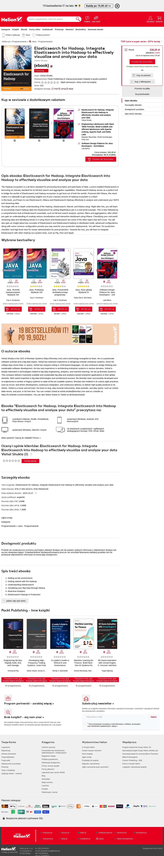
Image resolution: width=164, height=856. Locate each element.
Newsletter (46, 779)
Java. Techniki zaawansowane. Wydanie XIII (13, 292)
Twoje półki (5, 760)
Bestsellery (81, 29)
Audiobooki (47, 29)
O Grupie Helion (88, 747)
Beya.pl (64, 839)
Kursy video (34, 29)
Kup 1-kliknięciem (143, 81)
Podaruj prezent (43, 35)
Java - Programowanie (28, 526)
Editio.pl (83, 833)
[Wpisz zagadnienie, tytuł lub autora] (51, 19)
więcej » (114, 726)
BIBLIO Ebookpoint (129, 757)
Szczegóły (133, 105)
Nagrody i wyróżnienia (90, 764)
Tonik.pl (160, 848)
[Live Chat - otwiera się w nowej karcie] (96, 19)
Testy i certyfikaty (8, 770)
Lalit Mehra (86, 149)
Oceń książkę (87, 754)
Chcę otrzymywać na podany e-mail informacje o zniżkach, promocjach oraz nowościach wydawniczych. (111, 725)
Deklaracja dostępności (51, 763)
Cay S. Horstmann (13, 300)
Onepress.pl (47, 833)
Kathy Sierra (78, 298)
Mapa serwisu (47, 782)
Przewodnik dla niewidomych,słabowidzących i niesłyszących (54, 751)
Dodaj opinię (30, 461)
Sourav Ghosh (43, 671)
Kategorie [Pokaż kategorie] (5, 29)
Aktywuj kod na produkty (11, 764)
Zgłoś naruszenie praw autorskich (95, 767)
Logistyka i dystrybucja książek (134, 767)
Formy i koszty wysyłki (50, 766)
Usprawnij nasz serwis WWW (53, 772)
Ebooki (24, 29)
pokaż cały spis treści (16, 601)
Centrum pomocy (48, 747)
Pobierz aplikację (12, 35)
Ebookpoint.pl (141, 833)
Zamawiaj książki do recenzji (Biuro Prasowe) (140, 754)
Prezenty (4, 767)
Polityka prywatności (50, 759)
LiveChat (45, 786)
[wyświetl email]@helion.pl (50, 851)
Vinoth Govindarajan (104, 137)
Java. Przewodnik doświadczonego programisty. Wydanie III (60, 293)
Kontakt (45, 789)
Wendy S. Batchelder (60, 671)
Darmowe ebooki (95, 29)
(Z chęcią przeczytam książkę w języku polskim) (85, 79)
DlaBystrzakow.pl (105, 833)
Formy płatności (48, 769)
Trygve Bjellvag (107, 671)
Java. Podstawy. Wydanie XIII (36, 291)
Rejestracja (5, 750)
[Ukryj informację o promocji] (117, 6)
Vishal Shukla (46, 75)
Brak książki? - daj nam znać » (24, 717)
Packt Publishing (55, 79)
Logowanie (5, 747)
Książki (15, 29)
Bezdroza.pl (122, 833)
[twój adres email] (115, 717)
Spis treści (133, 114)
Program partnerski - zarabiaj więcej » (29, 703)
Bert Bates (88, 298)
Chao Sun (85, 140)
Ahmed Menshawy (80, 671)
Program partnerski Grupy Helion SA (136, 747)
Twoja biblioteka (7, 757)
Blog (43, 776)
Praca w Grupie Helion (131, 764)
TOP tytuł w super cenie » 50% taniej (140, 41)
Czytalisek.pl (85, 839)
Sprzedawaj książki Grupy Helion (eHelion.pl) (140, 750)
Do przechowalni (142, 94)
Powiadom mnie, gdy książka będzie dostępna (13, 680)
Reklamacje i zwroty (50, 792)
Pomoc (36, 438)
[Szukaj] (78, 19)
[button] (117, 263)
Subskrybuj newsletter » (98, 703)
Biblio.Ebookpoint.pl (125, 839)
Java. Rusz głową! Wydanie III (83, 291)
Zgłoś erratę (6, 518)
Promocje (59, 29)
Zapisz (154, 717)
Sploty (101, 839)
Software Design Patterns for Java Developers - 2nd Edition (107, 293)
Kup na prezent (143, 75)
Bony (28, 35)
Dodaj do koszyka (142, 61)
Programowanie (8, 526)
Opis (131, 100)
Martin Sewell (32, 671)
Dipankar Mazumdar (89, 137)
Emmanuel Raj (13, 671)
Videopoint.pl (48, 839)
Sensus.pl (65, 833)
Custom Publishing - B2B (132, 760)
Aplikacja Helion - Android (11, 774)
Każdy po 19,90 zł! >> (99, 5)
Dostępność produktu (134, 109)
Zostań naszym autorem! (92, 750)
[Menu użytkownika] (150, 19)
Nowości (70, 29)
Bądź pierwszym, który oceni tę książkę (78, 82)
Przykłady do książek (90, 760)
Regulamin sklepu (49, 756)
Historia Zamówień (8, 754)
